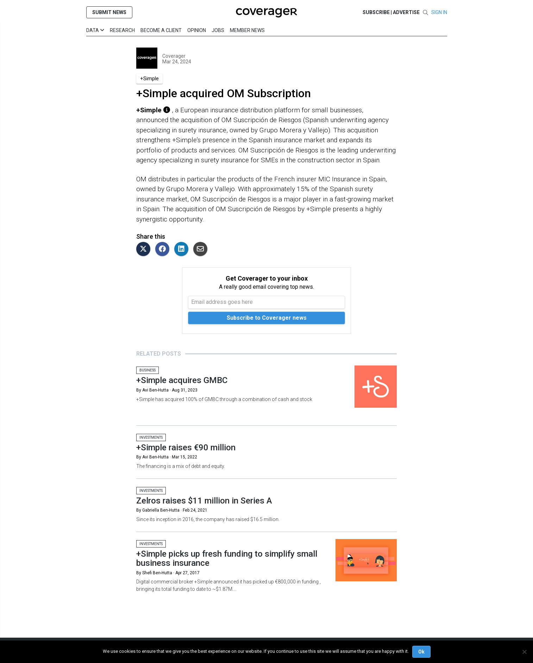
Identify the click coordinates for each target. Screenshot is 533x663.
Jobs (218, 30)
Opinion (196, 30)
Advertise (406, 12)
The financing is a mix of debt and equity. (180, 466)
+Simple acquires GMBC (181, 380)
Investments (151, 437)
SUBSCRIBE (376, 12)
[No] (524, 651)
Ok (421, 652)
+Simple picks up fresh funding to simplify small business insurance (226, 558)
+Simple (149, 78)
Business (147, 370)
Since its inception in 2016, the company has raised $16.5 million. (208, 519)
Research (122, 30)
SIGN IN (439, 12)
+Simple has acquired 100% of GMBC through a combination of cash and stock (224, 399)
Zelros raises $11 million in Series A (204, 501)
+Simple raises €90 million (186, 447)
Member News (247, 30)
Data (95, 30)
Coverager (174, 56)
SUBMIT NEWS (109, 12)
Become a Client (161, 30)
